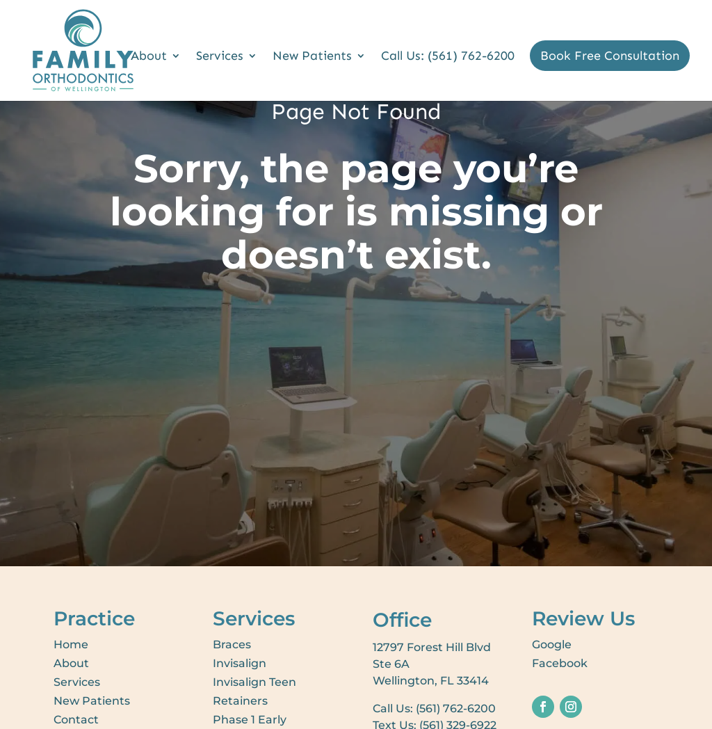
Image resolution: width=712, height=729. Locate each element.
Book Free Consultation (609, 55)
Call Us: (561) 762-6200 (448, 57)
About (149, 57)
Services (219, 57)
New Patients (312, 57)
